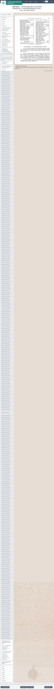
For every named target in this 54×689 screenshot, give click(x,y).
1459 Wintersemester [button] (5, 260)
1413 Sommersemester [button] (6, 85)
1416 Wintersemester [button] (5, 98)
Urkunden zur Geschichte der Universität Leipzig (6, 50)
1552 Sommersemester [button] (6, 611)
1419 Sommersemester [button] (6, 107)
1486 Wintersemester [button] (5, 362)
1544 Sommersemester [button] (6, 581)
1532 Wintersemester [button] (5, 538)
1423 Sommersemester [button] (6, 122)
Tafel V (3, 674)
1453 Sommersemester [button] (6, 236)
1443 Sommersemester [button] (6, 198)
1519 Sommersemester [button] (6, 487)
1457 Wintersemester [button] (5, 253)
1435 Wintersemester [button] (5, 170)
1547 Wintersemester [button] (5, 594)
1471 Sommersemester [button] (6, 304)
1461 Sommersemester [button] (6, 266)
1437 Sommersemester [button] (6, 175)
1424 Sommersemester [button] (6, 126)
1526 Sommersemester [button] (6, 513)
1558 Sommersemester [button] (6, 634)
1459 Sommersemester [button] (6, 258)
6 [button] (8, 53)
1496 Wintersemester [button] (5, 400)
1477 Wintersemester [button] (5, 328)
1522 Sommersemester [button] (6, 498)
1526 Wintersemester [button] (5, 515)
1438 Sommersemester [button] (6, 179)
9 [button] (1, 55)
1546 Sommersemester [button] (6, 589)
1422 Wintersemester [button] (5, 120)
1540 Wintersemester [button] (5, 568)
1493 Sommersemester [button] (6, 387)
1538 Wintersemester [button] (5, 560)
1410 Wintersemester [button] (5, 75)
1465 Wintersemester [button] (5, 283)
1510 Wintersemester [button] (5, 455)
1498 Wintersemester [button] (5, 407)
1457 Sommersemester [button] (6, 251)
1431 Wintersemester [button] (5, 154)
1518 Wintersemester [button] (5, 485)
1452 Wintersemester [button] (5, 234)
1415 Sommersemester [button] (6, 92)
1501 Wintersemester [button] (5, 421)
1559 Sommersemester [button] (6, 638)
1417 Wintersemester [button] (5, 102)
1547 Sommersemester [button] (6, 592)
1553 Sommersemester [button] (6, 615)
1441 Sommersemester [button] (6, 190)
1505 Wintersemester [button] (5, 436)
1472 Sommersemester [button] (6, 307)
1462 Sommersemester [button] (6, 270)
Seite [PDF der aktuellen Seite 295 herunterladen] (23, 687)
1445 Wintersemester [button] (5, 207)
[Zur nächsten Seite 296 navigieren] (48, 687)
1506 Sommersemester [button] (6, 438)
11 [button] (3, 58)
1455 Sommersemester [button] (6, 243)
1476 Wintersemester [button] (5, 324)
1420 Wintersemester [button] (5, 113)
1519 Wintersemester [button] (5, 489)
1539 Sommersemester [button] (6, 562)
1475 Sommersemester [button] (6, 319)
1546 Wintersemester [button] (5, 591)
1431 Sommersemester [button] (6, 153)
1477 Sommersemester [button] (6, 326)
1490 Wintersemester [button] (5, 377)
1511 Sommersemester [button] (6, 457)
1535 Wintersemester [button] (5, 549)
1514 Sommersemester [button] (6, 468)
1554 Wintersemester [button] (5, 621)
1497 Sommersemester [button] (6, 402)
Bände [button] (26, 1)
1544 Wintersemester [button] (5, 583)
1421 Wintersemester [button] (5, 117)
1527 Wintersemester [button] (5, 519)
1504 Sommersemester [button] (6, 430)
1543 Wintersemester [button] (5, 579)
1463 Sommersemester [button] (6, 273)
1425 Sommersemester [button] (6, 130)
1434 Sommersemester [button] (6, 164)
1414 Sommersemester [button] (6, 88)
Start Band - (6, 14)
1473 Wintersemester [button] (5, 313)
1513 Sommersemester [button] (6, 464)
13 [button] (7, 58)
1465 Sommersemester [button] (6, 281)
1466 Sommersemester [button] (6, 285)
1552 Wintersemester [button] (5, 613)
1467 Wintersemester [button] (5, 290)
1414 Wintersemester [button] (5, 90)
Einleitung (4, 25)
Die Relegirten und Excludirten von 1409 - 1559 (7, 642)
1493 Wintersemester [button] (5, 389)
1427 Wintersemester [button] (5, 139)
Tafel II (3, 668)
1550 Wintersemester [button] (5, 606)
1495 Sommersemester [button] (6, 394)
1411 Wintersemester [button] (5, 79)
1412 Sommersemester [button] (6, 81)
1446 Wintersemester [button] (5, 211)
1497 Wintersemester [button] (5, 404)
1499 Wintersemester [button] (5, 412)
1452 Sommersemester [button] (6, 232)
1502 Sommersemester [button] (6, 423)
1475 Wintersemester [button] (5, 321)
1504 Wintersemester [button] (5, 432)
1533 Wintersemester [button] (5, 542)
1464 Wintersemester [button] (5, 279)
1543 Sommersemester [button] (6, 577)
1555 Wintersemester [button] (5, 625)
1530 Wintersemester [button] (5, 530)
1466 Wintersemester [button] (5, 287)
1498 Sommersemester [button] (6, 406)
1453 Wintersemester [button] (5, 238)
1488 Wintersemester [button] (5, 370)
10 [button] (1, 58)
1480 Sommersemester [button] (6, 338)
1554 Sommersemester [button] (6, 619)
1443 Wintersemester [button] (5, 200)
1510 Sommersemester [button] (6, 453)
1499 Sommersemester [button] (6, 409)
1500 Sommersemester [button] (6, 415)
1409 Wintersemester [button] (5, 71)
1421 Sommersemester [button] (6, 115)
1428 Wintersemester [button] (5, 143)
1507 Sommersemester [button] (6, 441)
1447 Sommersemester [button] (6, 213)
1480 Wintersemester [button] (5, 339)
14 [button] (9, 58)
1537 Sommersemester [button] (6, 555)
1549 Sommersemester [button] (6, 600)
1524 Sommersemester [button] (6, 506)
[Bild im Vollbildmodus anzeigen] (53, 14)
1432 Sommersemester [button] (6, 156)
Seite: (44, 1)
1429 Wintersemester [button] (5, 147)
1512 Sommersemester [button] (6, 460)
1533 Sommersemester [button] (6, 540)
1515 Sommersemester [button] (6, 472)
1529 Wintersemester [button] (5, 526)
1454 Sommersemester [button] (6, 239)
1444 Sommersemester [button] (6, 202)
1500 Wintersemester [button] (5, 417)
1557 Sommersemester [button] (6, 630)
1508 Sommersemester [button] (6, 445)
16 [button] (1, 60)
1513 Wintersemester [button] (5, 466)
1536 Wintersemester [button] (5, 553)
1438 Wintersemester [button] (5, 181)
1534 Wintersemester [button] (5, 545)
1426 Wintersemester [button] (5, 136)
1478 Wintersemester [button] (5, 332)
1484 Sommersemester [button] (6, 353)
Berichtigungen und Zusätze (6, 663)
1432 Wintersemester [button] (5, 158)
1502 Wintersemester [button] (5, 424)
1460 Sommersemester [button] (6, 262)
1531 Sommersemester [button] (6, 532)
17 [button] (3, 60)
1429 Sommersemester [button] (6, 145)
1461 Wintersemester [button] (5, 268)
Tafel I (3, 666)
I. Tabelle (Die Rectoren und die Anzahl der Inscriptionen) (6, 29)
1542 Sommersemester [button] (6, 574)
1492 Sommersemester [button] (6, 383)
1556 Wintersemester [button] (5, 628)
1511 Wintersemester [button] (5, 458)
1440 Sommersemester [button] (6, 187)
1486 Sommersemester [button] (6, 360)
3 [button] (4, 53)
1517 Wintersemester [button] (5, 481)
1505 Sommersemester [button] (6, 434)
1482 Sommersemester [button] (6, 345)
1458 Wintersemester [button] (5, 256)
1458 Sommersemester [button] (6, 254)
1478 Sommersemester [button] (6, 330)
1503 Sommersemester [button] (6, 426)
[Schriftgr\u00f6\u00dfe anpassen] (49, 1)
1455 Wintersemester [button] (5, 245)
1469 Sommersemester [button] (6, 296)
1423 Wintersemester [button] (5, 124)
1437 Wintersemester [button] (5, 177)
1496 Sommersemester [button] (6, 398)
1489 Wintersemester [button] (5, 373)
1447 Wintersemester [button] (5, 215)
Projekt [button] (31, 1)
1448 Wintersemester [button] (5, 219)
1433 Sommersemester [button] (6, 160)
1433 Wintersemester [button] (5, 162)
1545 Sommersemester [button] (6, 585)
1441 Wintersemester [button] (5, 192)
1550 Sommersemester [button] (6, 604)
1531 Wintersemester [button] (5, 534)
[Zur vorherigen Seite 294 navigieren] (5, 687)
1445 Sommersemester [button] (6, 205)
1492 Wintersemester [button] (5, 385)
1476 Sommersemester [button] (6, 322)
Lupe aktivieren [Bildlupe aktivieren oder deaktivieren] (48, 70)
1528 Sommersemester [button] (6, 521)
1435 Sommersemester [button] (6, 168)
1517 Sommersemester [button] (6, 479)
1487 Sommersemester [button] (6, 364)
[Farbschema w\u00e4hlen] (52, 1)
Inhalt (3, 23)
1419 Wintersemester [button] (5, 109)
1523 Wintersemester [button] (5, 504)
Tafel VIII (4, 680)
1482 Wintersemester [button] (5, 347)
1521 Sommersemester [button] (6, 494)
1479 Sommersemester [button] (6, 334)
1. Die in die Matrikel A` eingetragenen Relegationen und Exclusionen (6, 647)
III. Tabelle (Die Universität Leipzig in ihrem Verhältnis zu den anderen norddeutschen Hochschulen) (6, 42)
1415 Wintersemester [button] (5, 94)
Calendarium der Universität (5, 63)
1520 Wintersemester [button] (5, 492)
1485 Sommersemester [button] (6, 356)
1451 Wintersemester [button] (5, 230)
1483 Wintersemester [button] (5, 351)
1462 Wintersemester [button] (5, 271)
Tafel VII (3, 678)
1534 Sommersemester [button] (6, 543)
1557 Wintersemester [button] (5, 632)
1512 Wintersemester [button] (5, 462)
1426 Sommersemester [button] (6, 134)
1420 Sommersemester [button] (6, 111)
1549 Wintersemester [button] (5, 602)
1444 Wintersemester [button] (5, 204)
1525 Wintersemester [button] (5, 511)
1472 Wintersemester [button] (5, 309)
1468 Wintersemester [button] (5, 294)
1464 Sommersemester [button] (6, 277)
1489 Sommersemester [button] (6, 372)
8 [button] (11, 53)
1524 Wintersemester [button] (5, 508)
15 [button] (11, 58)
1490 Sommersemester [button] (6, 375)
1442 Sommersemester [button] (6, 194)
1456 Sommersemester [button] (6, 247)
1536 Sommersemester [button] (6, 551)
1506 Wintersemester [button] (5, 440)
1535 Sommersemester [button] (6, 547)
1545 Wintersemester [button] (5, 587)
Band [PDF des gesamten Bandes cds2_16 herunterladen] (30, 687)
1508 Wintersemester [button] (5, 447)
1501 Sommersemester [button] (6, 419)
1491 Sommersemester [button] (6, 379)
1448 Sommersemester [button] (6, 217)
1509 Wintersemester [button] (5, 451)
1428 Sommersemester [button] (6, 141)
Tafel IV (3, 672)
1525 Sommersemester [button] (6, 509)
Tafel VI (3, 676)
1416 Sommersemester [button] (6, 96)
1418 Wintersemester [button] (5, 105)
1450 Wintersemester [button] (5, 226)
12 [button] (5, 58)
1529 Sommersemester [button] (6, 525)
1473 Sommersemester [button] (6, 311)
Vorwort (3, 21)
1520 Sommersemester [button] (6, 491)
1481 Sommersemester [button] (6, 341)
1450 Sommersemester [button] (6, 224)
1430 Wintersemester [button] (5, 151)
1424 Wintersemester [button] (5, 128)
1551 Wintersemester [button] (5, 609)
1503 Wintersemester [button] (5, 428)
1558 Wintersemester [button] (5, 636)
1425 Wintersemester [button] (5, 132)
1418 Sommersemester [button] (6, 103)
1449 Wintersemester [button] (5, 222)
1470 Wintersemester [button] (5, 302)
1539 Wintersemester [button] (5, 564)
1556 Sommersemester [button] (6, 626)
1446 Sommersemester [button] (6, 209)
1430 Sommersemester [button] (6, 149)
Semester (4, 69)
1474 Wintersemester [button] (5, 317)
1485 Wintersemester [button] (5, 358)
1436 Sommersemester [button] (6, 171)
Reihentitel (4, 17)
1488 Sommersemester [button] (6, 368)
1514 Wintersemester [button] (5, 470)
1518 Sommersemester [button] (6, 483)
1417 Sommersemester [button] (6, 100)
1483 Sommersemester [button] (6, 349)
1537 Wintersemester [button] (5, 557)
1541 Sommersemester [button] (6, 570)
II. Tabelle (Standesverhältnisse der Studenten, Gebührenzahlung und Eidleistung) (6, 35)
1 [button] (1, 53)
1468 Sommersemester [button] (6, 292)
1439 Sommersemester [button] (6, 183)
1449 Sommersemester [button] (6, 221)
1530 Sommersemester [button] (6, 528)
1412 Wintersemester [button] (5, 83)
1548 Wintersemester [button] (5, 598)
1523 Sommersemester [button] (6, 502)
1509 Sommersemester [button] (6, 449)
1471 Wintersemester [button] (5, 305)
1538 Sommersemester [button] (6, 558)
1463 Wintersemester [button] (5, 275)
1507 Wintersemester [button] (5, 443)
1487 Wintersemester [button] (5, 366)
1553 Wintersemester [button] (5, 617)
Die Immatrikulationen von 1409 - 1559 (7, 67)
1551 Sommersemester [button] (6, 608)
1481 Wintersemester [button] (5, 343)
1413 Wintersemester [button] (5, 87)
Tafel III (3, 670)
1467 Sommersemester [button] (6, 288)
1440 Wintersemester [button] (5, 188)
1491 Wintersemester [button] (5, 381)
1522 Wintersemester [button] (5, 500)
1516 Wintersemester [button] (5, 477)
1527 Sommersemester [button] (6, 517)
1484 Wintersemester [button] (5, 355)
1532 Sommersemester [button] (6, 536)
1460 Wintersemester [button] (5, 264)
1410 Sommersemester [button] (6, 73)
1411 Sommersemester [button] (6, 77)
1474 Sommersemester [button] (6, 315)
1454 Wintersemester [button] (5, 241)
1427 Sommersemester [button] (6, 137)
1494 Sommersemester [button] (6, 390)
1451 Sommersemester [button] (6, 228)
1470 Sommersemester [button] (6, 300)
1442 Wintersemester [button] (5, 196)
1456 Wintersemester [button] (5, 249)
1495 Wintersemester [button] (5, 396)
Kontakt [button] (36, 1)
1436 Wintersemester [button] (5, 173)
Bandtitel (4, 19)
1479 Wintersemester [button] (5, 336)
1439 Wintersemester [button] (5, 185)
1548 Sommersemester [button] (6, 596)
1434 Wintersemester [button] (5, 166)
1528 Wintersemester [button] (5, 523)
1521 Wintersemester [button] (5, 496)
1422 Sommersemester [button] (6, 119)
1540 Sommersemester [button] (6, 566)
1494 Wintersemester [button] (5, 392)
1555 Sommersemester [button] (6, 623)
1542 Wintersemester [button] (5, 575)
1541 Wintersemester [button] (5, 572)
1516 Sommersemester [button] (6, 475)
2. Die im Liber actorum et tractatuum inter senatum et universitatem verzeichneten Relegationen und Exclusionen (6, 655)
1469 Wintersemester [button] (5, 298)
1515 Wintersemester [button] (5, 474)
